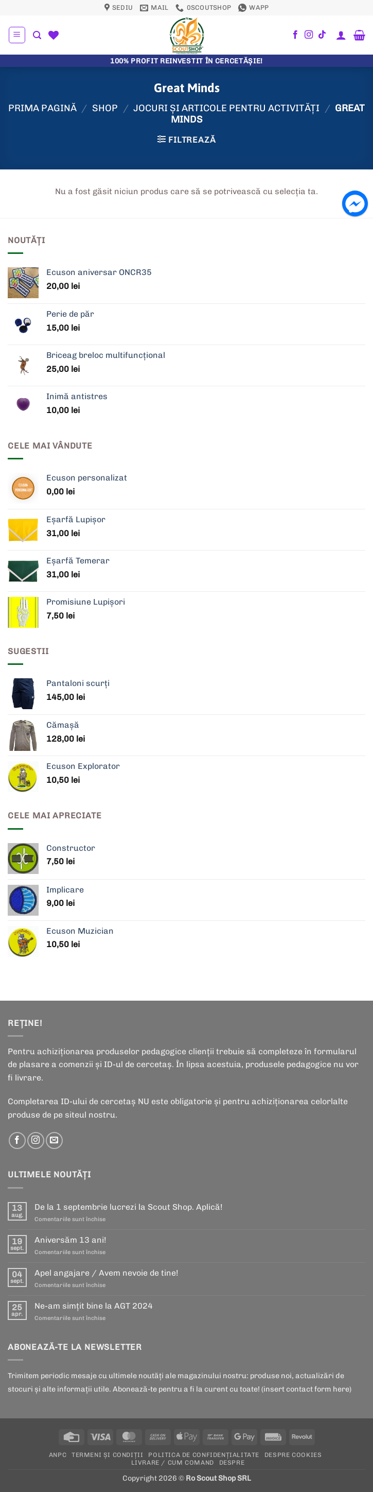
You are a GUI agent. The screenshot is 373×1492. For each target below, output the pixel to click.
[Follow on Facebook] (295, 35)
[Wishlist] (53, 35)
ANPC (57, 1455)
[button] (17, 35)
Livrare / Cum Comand (172, 1462)
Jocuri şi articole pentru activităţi (226, 108)
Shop (105, 108)
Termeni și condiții (108, 1455)
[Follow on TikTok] (322, 35)
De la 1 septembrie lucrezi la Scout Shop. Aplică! (128, 1207)
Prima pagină (42, 108)
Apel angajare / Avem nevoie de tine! (106, 1273)
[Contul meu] (341, 35)
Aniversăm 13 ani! (70, 1240)
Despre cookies (293, 1455)
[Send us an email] (54, 1140)
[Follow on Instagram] (309, 35)
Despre (232, 1462)
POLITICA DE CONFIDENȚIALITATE (203, 1455)
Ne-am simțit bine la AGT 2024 (93, 1306)
